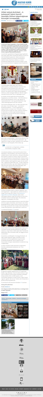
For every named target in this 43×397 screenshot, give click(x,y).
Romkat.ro (7, 286)
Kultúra (39, 388)
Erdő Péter (33, 85)
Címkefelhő (33, 79)
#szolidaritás (4, 299)
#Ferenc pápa (8, 298)
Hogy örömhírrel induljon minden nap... (35, 68)
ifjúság (36, 86)
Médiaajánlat (17, 395)
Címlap (3, 388)
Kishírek (4, 320)
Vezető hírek (34, 12)
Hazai (7, 388)
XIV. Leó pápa (11, 388)
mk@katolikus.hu (30, 394)
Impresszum (13, 395)
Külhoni (3, 20)
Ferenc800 (38, 92)
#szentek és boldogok (21, 298)
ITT (13, 209)
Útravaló (33, 90)
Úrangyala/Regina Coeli (35, 84)
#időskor (14, 298)
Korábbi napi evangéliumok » (36, 76)
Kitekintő (21, 388)
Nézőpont (34, 388)
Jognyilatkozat (22, 395)
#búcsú (3, 298)
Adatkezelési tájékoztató (28, 395)
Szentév (32, 81)
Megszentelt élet (28, 388)
